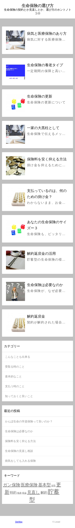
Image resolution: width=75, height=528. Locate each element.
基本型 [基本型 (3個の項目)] (44, 484)
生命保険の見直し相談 (19, 451)
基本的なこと (13, 376)
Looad (57, 522)
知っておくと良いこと (19, 396)
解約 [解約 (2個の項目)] (44, 492)
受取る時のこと (15, 366)
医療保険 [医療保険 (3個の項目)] (29, 484)
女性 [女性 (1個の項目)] (53, 485)
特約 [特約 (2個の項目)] (13, 492)
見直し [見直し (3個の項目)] (33, 492)
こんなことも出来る (17, 356)
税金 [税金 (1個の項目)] (24, 493)
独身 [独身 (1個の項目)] (19, 493)
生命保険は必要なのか (19, 431)
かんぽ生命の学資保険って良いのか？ (29, 421)
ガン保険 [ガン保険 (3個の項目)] (11, 484)
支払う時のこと (15, 386)
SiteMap (18, 522)
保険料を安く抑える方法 (20, 441)
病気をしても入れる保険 (20, 460)
